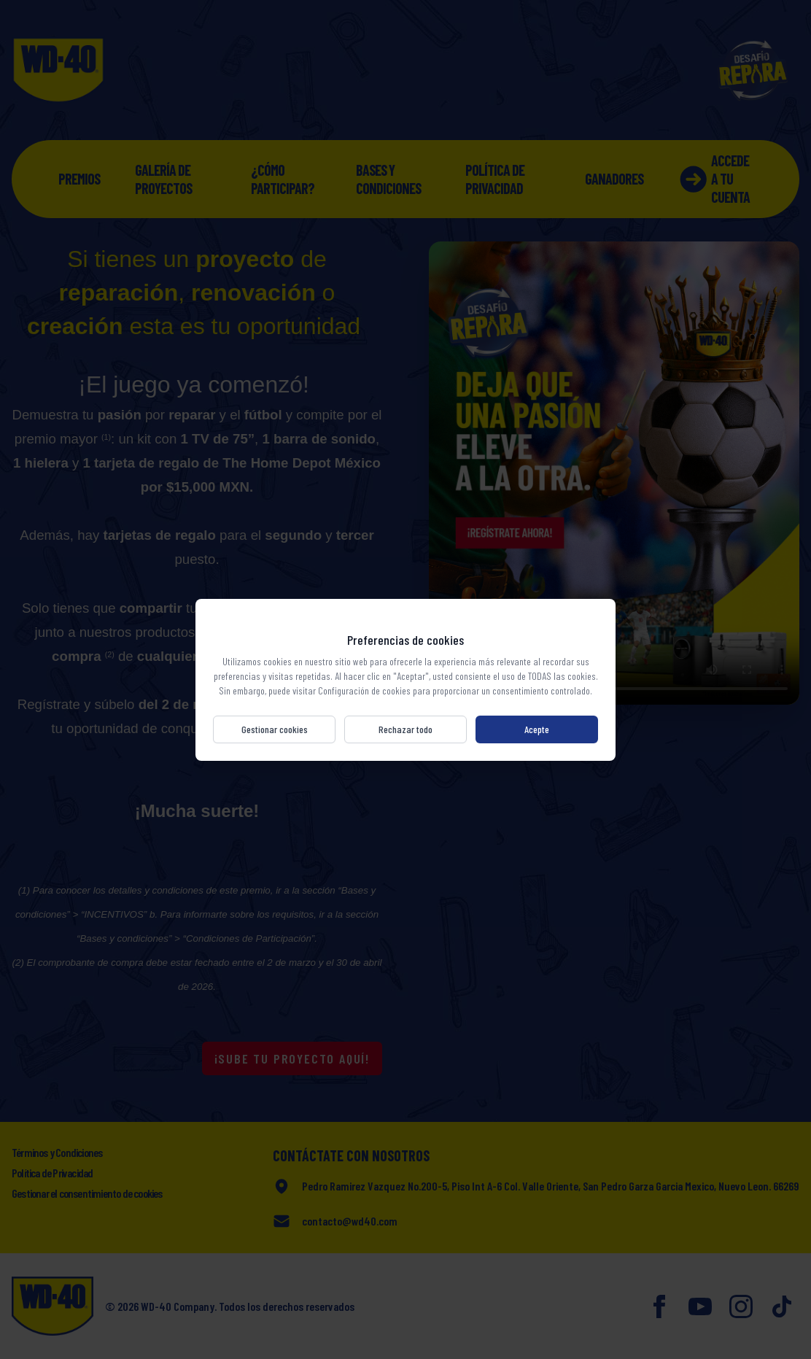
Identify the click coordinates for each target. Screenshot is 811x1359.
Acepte (536, 729)
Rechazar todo (405, 729)
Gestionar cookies (274, 729)
